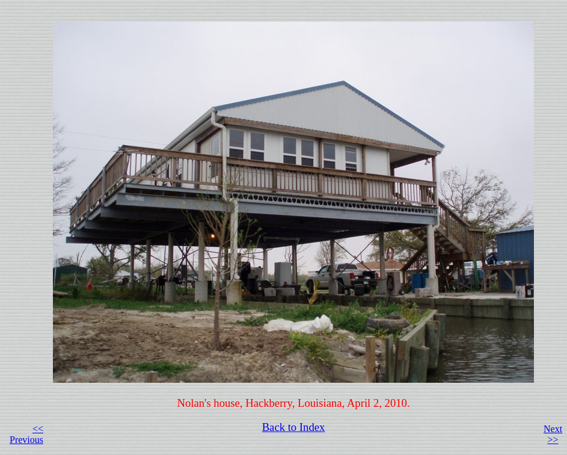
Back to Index (293, 427)
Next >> (553, 434)
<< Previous (26, 434)
